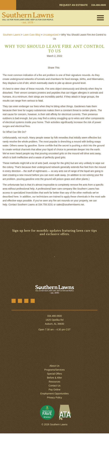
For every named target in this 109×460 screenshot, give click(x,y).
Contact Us (54, 385)
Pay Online (54, 389)
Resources (54, 381)
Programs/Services (54, 369)
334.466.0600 (54, 315)
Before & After (54, 377)
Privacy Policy (54, 397)
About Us (54, 365)
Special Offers (54, 373)
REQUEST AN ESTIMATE (73, 5)
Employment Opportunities (54, 393)
